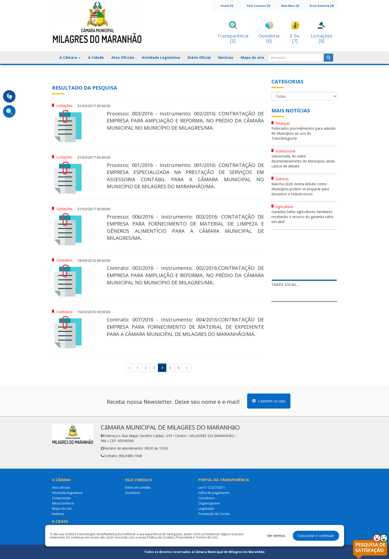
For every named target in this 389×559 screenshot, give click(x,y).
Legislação (206, 508)
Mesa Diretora (63, 503)
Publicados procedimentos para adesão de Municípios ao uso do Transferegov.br (303, 133)
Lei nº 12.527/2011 (211, 487)
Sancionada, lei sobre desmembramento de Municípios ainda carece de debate (303, 161)
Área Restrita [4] (321, 6)
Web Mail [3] (290, 6)
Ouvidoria (132, 492)
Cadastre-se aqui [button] (268, 401)
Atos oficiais (61, 487)
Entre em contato (138, 487)
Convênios (206, 498)
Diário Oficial (199, 57)
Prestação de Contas (214, 513)
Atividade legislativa (67, 492)
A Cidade (96, 57)
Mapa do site (252, 57)
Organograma (209, 503)
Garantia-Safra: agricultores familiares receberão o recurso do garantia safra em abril (302, 216)
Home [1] (227, 6)
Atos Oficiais (122, 57)
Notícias (225, 57)
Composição (61, 498)
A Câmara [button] (70, 57)
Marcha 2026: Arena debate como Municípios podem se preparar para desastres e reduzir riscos (300, 188)
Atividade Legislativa (161, 57)
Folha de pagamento (214, 492)
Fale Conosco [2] (258, 6)
